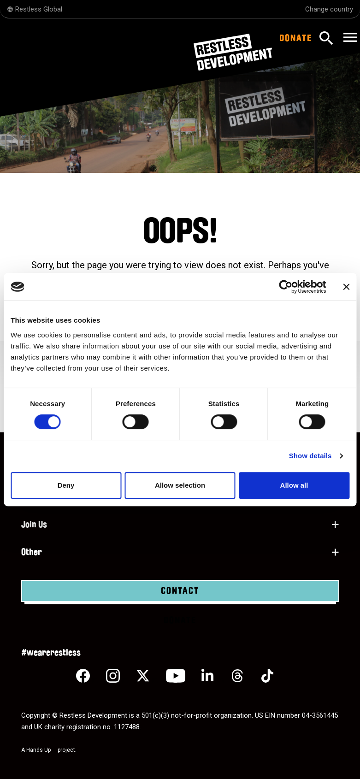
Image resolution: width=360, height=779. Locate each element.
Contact (180, 591)
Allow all (294, 485)
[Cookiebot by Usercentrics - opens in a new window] (285, 287)
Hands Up (41, 750)
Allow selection (180, 485)
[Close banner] (346, 286)
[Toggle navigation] (349, 38)
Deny (66, 485)
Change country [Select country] (329, 9)
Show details (310, 456)
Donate (295, 38)
